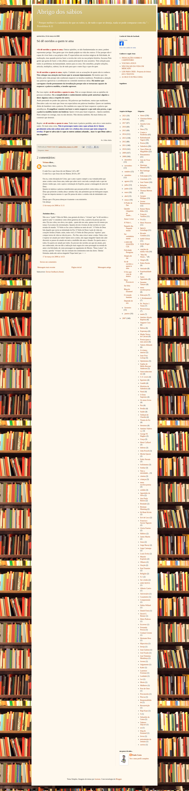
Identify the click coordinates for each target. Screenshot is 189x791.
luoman (97, 779)
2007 (124, 318)
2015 (124, 130)
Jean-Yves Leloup (144, 357)
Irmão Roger (144, 244)
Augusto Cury (145, 323)
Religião (143, 574)
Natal (142, 392)
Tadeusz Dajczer (143, 724)
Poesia (142, 143)
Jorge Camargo (145, 548)
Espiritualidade (145, 272)
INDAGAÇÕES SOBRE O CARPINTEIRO (132, 59)
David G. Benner (143, 615)
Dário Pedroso (145, 619)
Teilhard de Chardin (144, 416)
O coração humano (128, 296)
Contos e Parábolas (143, 133)
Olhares (143, 562)
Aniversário (144, 594)
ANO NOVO (145, 583)
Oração (142, 565)
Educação (143, 295)
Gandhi (143, 383)
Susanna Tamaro (143, 283)
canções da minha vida (144, 250)
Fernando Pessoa (143, 629)
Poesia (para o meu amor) (145, 341)
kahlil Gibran (145, 239)
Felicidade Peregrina (128, 251)
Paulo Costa (123, 40)
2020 (124, 119)
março (126, 200)
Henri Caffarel (145, 442)
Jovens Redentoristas (145, 202)
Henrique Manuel (143, 166)
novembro (128, 166)
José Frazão (144, 653)
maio (126, 192)
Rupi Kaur (144, 711)
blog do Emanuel (143, 732)
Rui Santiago (145, 171)
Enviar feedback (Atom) (55, 272)
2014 (124, 134)
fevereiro (127, 308)
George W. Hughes (144, 435)
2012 (124, 142)
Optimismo (144, 361)
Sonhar (142, 468)
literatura (143, 425)
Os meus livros (145, 400)
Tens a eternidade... (144, 472)
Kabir (142, 668)
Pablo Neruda (145, 459)
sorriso (142, 745)
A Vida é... (128, 223)
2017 (124, 123)
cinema (142, 476)
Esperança (144, 331)
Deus (142, 129)
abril (126, 196)
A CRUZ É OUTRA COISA (132, 77)
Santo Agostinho (144, 278)
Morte (142, 682)
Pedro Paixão (145, 263)
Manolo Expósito (143, 558)
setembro (127, 175)
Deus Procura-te (129, 281)
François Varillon (143, 215)
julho (126, 185)
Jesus (142, 542)
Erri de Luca (144, 518)
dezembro (128, 160)
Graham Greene (146, 633)
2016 (124, 127)
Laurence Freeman (143, 672)
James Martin (145, 537)
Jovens (142, 661)
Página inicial (77, 267)
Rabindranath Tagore (145, 139)
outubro (127, 172)
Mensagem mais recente (46, 267)
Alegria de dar (128, 257)
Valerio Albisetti (146, 345)
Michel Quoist (145, 454)
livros (142, 736)
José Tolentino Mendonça (145, 657)
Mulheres (143, 685)
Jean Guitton (144, 650)
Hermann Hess (145, 638)
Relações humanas (143, 186)
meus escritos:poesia (145, 484)
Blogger (119, 779)
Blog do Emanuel (128, 290)
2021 (124, 116)
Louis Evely (144, 554)
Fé (141, 220)
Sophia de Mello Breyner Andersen (145, 366)
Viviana (46, 162)
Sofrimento (144, 465)
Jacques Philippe (143, 197)
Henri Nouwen (145, 223)
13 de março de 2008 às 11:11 (54, 205)
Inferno (143, 448)
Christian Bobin (146, 119)
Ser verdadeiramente (129, 236)
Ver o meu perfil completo (139, 759)
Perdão (142, 409)
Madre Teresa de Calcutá (145, 335)
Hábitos (143, 534)
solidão (142, 490)
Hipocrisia (144, 644)
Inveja (142, 647)
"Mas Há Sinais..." (143, 256)
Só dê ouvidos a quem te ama (128, 265)
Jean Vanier (144, 182)
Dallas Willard (145, 605)
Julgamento (144, 665)
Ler (141, 679)
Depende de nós (128, 302)
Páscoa (142, 697)
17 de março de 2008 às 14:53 (54, 257)
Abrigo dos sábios (59, 11)
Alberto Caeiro (145, 588)
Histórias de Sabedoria (144, 387)
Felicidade (144, 176)
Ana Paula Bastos (144, 500)
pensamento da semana (145, 740)
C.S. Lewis (144, 377)
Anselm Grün (145, 124)
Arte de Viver (145, 160)
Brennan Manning (143, 508)
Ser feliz (127, 286)
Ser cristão (144, 580)
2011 (124, 145)
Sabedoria (144, 146)
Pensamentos (145, 155)
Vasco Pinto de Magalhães (145, 150)
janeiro (127, 314)
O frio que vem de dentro (128, 274)
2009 (124, 153)
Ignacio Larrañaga (144, 229)
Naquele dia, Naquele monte (128, 228)
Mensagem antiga (104, 267)
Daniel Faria (144, 611)
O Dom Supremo (143, 396)
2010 (124, 149)
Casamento (144, 597)
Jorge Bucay (144, 545)
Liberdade (144, 179)
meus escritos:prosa (145, 289)
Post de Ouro (145, 689)
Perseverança (145, 309)
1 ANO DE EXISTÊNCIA (129, 244)
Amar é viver (129, 219)
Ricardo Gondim (143, 234)
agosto (127, 181)
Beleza (142, 328)
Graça (142, 439)
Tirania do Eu (145, 420)
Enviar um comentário (48, 262)
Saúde (142, 412)
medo (142, 314)
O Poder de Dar (128, 204)
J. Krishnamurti (146, 298)
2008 (124, 156)
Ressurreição (145, 706)
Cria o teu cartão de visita (127, 47)
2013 (124, 138)
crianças (143, 479)
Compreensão (145, 600)
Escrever (143, 624)
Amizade (143, 269)
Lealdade (143, 676)
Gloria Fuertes (145, 528)
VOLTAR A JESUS (129, 63)
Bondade (143, 504)
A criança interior (143, 351)
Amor (47, 150)
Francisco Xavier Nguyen (145, 522)
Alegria (143, 260)
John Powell (144, 451)
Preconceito (144, 694)
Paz (141, 405)
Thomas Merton (146, 191)
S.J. (141, 577)
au (141, 728)
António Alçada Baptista (146, 318)
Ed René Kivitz (145, 512)
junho (126, 189)
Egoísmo (143, 380)
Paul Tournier (145, 568)
